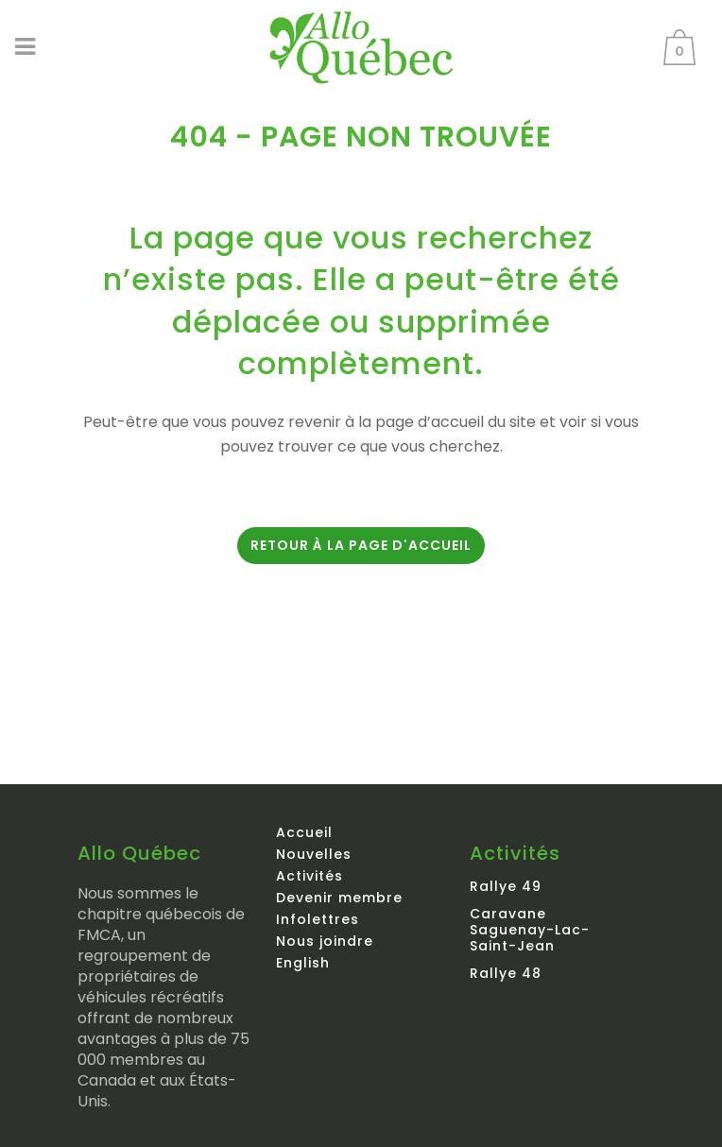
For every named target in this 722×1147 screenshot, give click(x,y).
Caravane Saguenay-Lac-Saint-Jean (530, 929)
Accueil (304, 832)
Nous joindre (324, 941)
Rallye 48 (506, 973)
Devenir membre (339, 897)
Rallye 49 (506, 886)
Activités (309, 875)
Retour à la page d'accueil (361, 545)
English (303, 962)
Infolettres (317, 919)
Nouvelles (314, 854)
